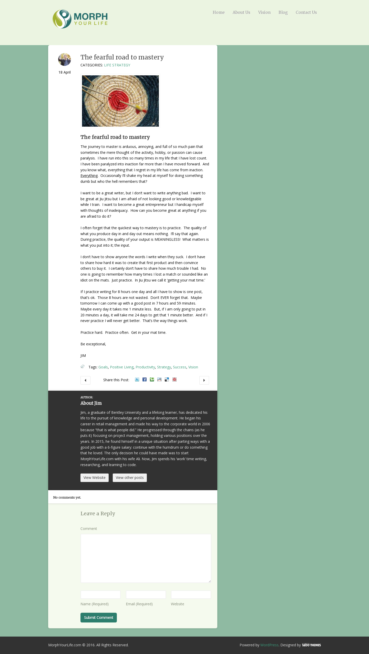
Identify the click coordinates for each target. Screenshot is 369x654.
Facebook (144, 379)
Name (94, 603)
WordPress (269, 644)
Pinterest (174, 379)
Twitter (137, 379)
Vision (264, 12)
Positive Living (122, 367)
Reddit (159, 379)
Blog (283, 12)
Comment (88, 528)
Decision (204, 380)
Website (177, 603)
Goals (103, 367)
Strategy (164, 367)
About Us (241, 12)
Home (219, 12)
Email (139, 603)
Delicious (167, 379)
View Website (95, 477)
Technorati (152, 379)
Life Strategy (117, 65)
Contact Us (306, 12)
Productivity (145, 367)
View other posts (130, 477)
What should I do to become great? (85, 380)
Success (179, 367)
